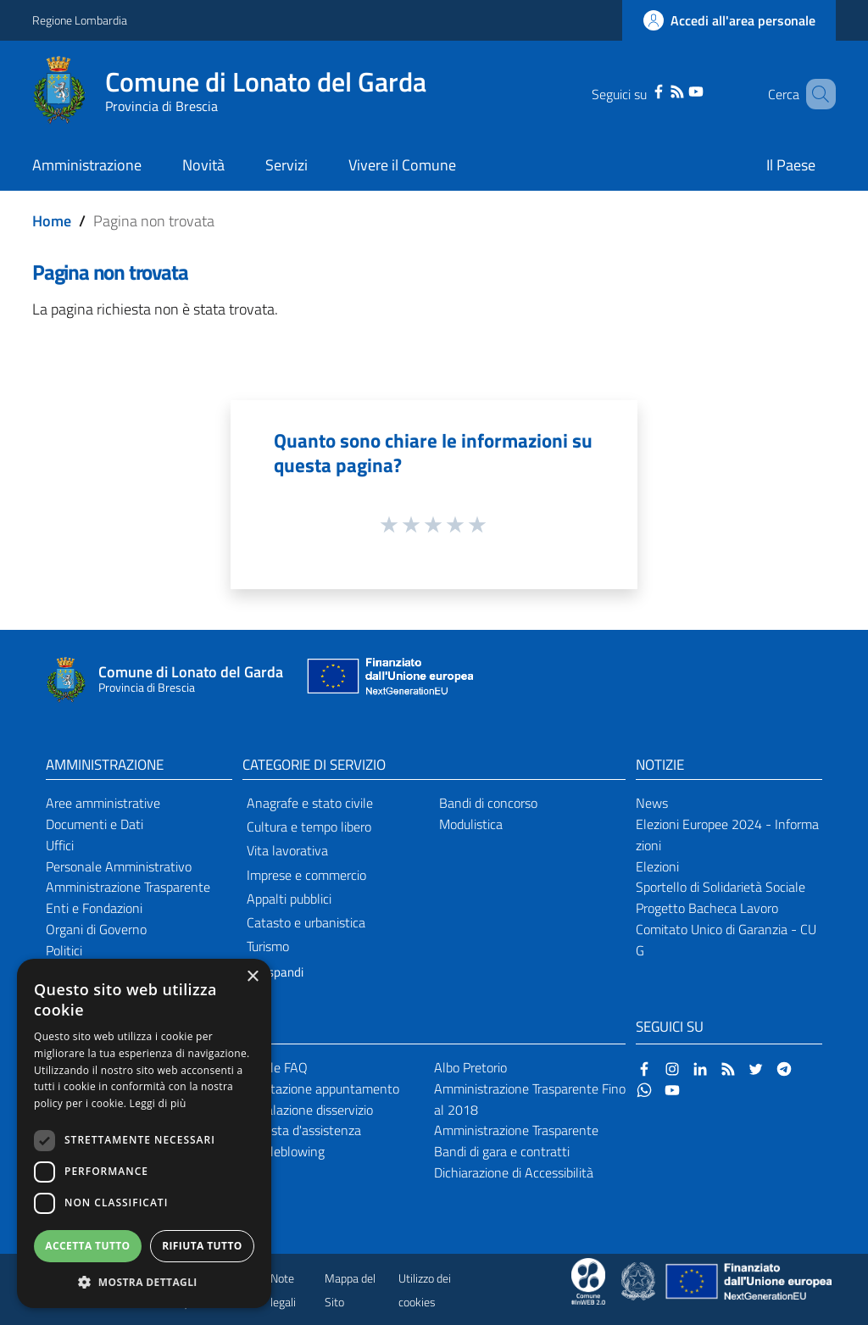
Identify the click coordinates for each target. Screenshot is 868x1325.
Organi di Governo (96, 929)
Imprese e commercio (306, 875)
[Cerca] (815, 94)
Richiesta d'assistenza (299, 1130)
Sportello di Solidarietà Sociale (720, 887)
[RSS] (659, 90)
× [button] (252, 977)
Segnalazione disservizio (305, 1110)
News (652, 803)
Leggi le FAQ (272, 1067)
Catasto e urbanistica (306, 922)
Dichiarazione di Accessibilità (513, 1172)
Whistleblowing (281, 1151)
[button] (144, 1282)
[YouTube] (678, 90)
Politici (64, 950)
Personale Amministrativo (119, 866)
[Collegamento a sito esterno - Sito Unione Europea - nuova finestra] (388, 680)
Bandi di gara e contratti (502, 1151)
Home (51, 220)
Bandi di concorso (488, 803)
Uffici (60, 845)
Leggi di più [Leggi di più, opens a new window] (158, 1103)
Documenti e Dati (94, 824)
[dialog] (144, 1133)
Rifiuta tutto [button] (202, 1246)
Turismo (268, 946)
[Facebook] (640, 90)
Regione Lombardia (79, 20)
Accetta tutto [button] (87, 1246)
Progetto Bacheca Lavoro (707, 908)
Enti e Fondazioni (94, 908)
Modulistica (471, 824)
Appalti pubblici (289, 898)
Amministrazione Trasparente (128, 887)
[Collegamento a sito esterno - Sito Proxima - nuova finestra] (588, 1280)
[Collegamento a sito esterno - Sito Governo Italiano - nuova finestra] (639, 1280)
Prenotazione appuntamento (318, 1088)
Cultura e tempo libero (309, 826)
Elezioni (657, 866)
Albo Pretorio (470, 1067)
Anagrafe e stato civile (310, 803)
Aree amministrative (103, 803)
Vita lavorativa (287, 850)
